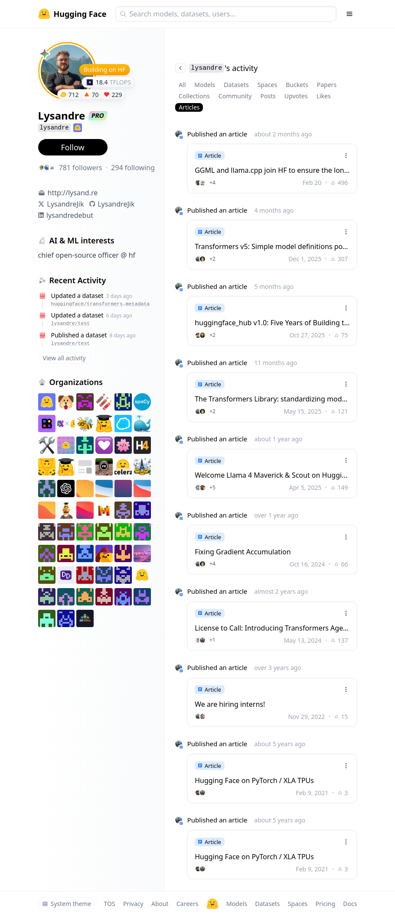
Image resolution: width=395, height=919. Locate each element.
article (238, 133)
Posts (267, 96)
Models (204, 85)
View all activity (64, 358)
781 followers (80, 167)
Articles (189, 107)
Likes (324, 96)
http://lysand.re (73, 192)
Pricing (325, 904)
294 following (133, 167)
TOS (109, 904)
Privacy (133, 904)
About (160, 904)
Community (235, 96)
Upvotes (296, 96)
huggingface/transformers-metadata (100, 304)
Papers (326, 85)
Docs (350, 904)
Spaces (267, 85)
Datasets (236, 85)
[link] (272, 168)
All (182, 85)
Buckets (297, 85)
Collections (194, 96)
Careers (187, 904)
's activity (216, 68)
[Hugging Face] (212, 904)
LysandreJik (65, 204)
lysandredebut (69, 215)
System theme (66, 904)
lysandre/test (70, 323)
